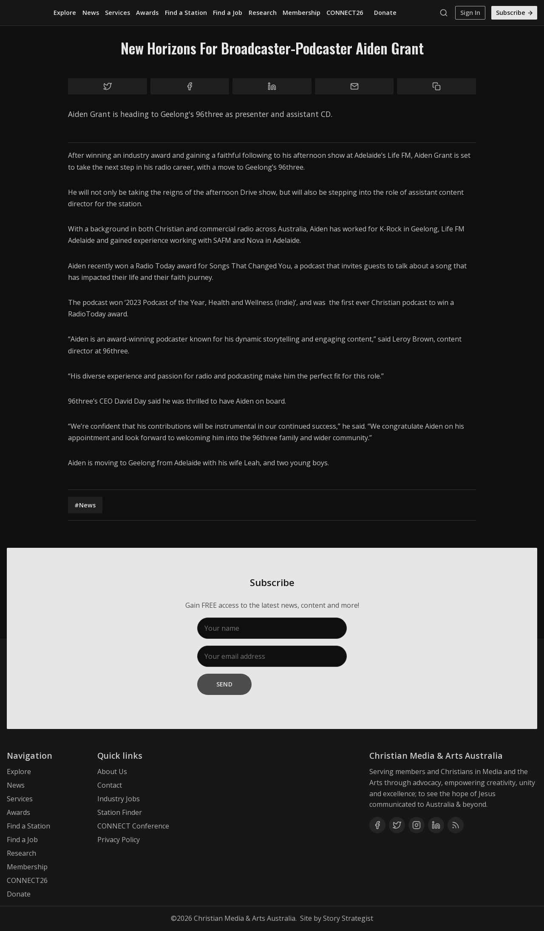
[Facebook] (377, 825)
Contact (109, 785)
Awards (147, 13)
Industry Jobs (118, 798)
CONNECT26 (344, 13)
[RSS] (456, 825)
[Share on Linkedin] (272, 86)
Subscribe (514, 13)
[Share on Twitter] (107, 86)
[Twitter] (397, 825)
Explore (65, 13)
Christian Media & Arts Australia (244, 918)
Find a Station (186, 13)
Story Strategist (348, 918)
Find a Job (227, 13)
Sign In (470, 13)
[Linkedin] (436, 825)
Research (263, 13)
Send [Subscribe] (224, 684)
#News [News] (85, 505)
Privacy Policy (118, 839)
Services (117, 13)
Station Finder (119, 812)
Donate (385, 13)
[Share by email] (354, 86)
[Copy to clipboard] (436, 86)
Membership (301, 13)
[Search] (445, 12)
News (90, 13)
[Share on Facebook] (190, 86)
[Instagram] (416, 825)
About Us (112, 771)
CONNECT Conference (133, 826)
